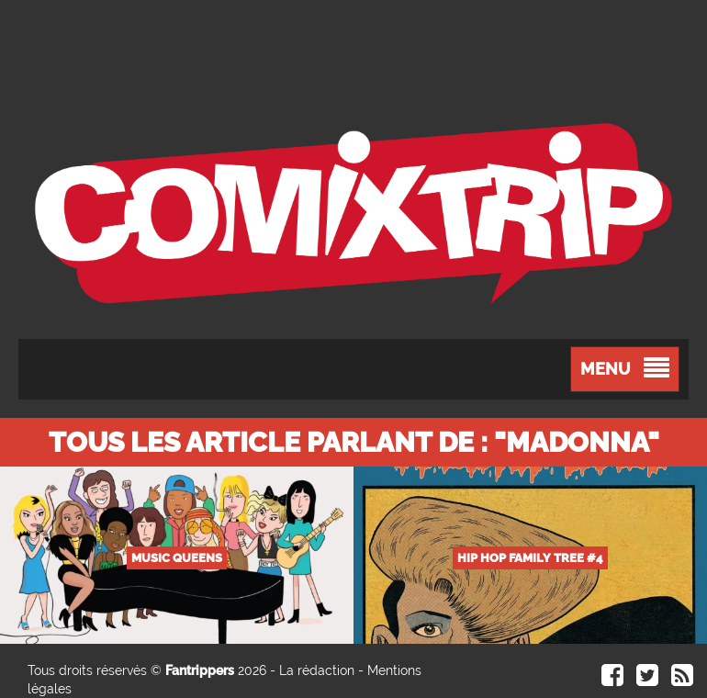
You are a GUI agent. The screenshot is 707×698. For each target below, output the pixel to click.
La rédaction (316, 670)
